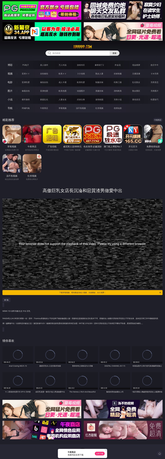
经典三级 (118, 82)
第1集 (6, 300)
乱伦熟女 (136, 82)
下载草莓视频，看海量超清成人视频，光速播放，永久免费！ (110, 292)
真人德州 (44, 65)
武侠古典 (81, 99)
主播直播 (136, 73)
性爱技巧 (154, 99)
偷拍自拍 (44, 82)
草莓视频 (62, 108)
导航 (10, 108)
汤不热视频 (81, 108)
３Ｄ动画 (81, 73)
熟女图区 (136, 91)
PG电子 (25, 65)
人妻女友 (62, 99)
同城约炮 (26, 108)
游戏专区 (81, 65)
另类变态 (154, 82)
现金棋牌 (136, 65)
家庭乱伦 (44, 99)
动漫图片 (81, 91)
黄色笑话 (136, 99)
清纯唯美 (118, 91)
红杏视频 (99, 108)
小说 (10, 99)
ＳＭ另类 (154, 73)
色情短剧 (118, 108)
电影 (10, 82)
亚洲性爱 (26, 82)
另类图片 (154, 91)
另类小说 (118, 99)
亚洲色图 (44, 91)
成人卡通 (62, 82)
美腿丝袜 (99, 91)
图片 (10, 90)
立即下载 (99, 453)
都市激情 (26, 99)
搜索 (114, 53)
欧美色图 (62, 91)
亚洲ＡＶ (26, 73)
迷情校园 (99, 99)
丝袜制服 (118, 73)
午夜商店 (44, 108)
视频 (10, 73)
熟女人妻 (99, 73)
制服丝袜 (99, 82)
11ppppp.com (82, 46)
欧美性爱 (81, 82)
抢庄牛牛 (154, 65)
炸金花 (118, 65)
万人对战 (62, 65)
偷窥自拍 (26, 91)
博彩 (10, 65)
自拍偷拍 (44, 73)
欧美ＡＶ (62, 73)
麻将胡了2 (99, 65)
